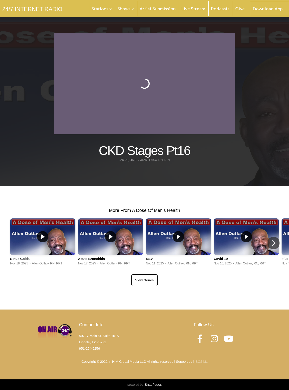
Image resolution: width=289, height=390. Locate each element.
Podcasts (220, 8)
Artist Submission (158, 8)
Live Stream (193, 8)
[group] (42, 243)
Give (240, 8)
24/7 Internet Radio (32, 9)
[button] (273, 243)
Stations (101, 8)
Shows (125, 8)
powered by (144, 384)
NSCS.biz (200, 361)
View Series (144, 280)
